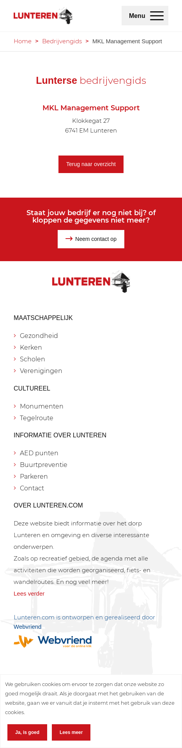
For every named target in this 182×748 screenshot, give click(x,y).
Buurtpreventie (43, 465)
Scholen (32, 359)
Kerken (31, 347)
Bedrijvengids (62, 41)
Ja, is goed (27, 732)
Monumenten (42, 406)
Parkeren (34, 476)
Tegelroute (36, 418)
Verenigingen (41, 371)
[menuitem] (156, 15)
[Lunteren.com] (43, 15)
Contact (32, 488)
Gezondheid (39, 336)
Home (23, 41)
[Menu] (156, 15)
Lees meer (71, 732)
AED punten (39, 453)
